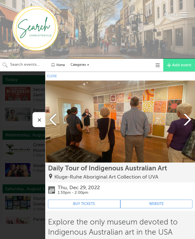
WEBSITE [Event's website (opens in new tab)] (156, 204)
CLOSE (52, 76)
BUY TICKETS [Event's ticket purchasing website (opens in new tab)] (84, 204)
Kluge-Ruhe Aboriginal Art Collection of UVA (106, 177)
